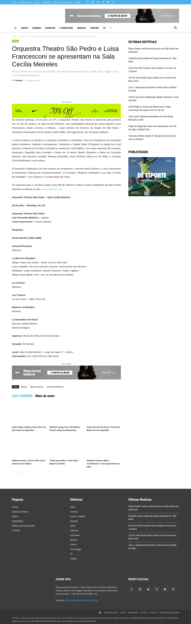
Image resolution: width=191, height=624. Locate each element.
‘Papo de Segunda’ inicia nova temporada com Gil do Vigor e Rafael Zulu (152, 128)
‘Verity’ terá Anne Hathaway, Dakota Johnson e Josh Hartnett (153, 99)
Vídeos (73, 558)
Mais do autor (45, 396)
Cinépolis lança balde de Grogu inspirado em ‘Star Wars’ (152, 60)
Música (81, 27)
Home (14, 2)
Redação (19, 80)
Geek (72, 525)
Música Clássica (36, 387)
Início (14, 36)
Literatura (66, 27)
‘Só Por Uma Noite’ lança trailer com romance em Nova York (152, 79)
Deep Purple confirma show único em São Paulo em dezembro (153, 50)
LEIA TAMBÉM (22, 396)
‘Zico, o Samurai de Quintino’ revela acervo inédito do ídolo (152, 89)
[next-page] (19, 473)
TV (104, 27)
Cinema (36, 27)
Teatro (94, 27)
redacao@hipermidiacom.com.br (81, 600)
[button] (175, 28)
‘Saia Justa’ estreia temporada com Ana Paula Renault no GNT (150, 118)
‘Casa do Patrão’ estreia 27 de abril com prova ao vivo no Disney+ (152, 137)
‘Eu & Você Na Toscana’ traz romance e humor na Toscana (152, 70)
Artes (24, 27)
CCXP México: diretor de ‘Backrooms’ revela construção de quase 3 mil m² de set (149, 108)
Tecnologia (75, 549)
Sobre (37, 2)
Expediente (46, 2)
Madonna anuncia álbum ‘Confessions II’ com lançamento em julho (103, 463)
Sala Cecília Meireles (55, 387)
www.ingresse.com (52, 189)
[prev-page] (14, 473)
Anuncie (153, 612)
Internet (74, 530)
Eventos (50, 27)
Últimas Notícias (25, 2)
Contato (77, 2)
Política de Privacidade (62, 2)
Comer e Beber (77, 516)
